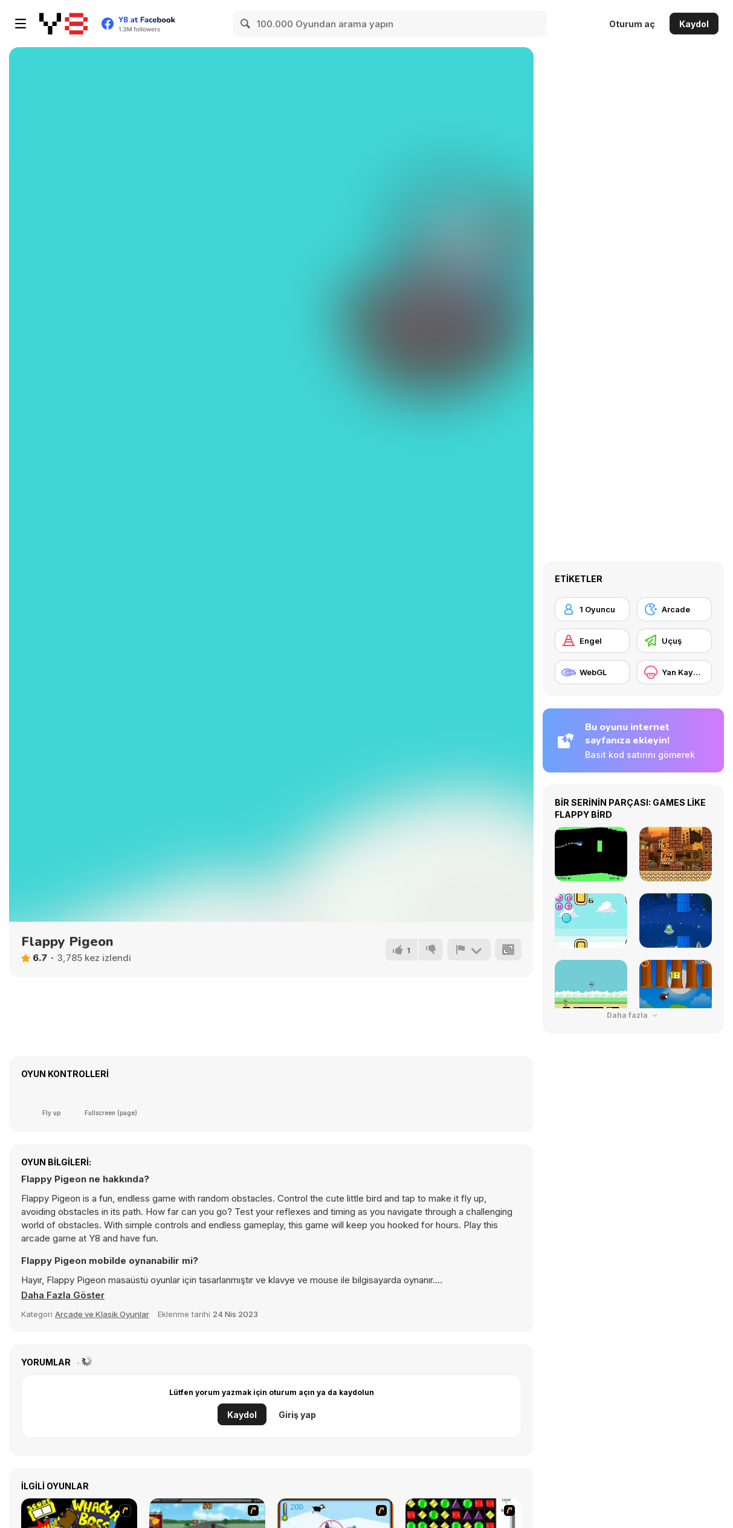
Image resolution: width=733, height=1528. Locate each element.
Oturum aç (632, 24)
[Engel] (592, 641)
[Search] (246, 23)
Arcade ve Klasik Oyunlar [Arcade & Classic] (102, 1314)
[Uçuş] (674, 641)
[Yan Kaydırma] (674, 672)
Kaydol (694, 24)
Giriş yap (297, 1415)
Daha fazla (633, 1015)
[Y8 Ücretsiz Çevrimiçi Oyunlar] (63, 23)
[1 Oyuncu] (592, 609)
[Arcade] (674, 609)
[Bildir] (469, 949)
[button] (63, 1295)
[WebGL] (592, 672)
